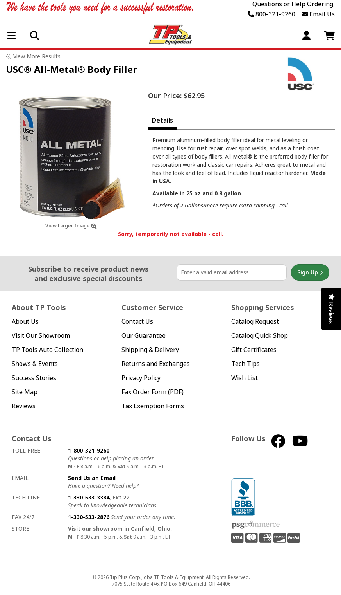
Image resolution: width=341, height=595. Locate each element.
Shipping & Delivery (150, 350)
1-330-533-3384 (88, 497)
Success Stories (34, 378)
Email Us (318, 14)
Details (162, 120)
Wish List (244, 378)
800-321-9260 (271, 14)
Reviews (24, 406)
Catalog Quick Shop (259, 336)
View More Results (37, 56)
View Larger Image (71, 225)
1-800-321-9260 (88, 450)
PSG (255, 525)
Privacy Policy (141, 378)
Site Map (24, 392)
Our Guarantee (143, 336)
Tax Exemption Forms (152, 406)
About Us (25, 321)
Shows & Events (35, 364)
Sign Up (310, 272)
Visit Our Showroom (41, 336)
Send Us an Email (92, 477)
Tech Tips (245, 364)
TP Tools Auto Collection (47, 350)
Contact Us (137, 321)
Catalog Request (255, 321)
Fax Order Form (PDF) (152, 392)
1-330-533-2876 (88, 517)
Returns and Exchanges (155, 364)
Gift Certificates (254, 350)
